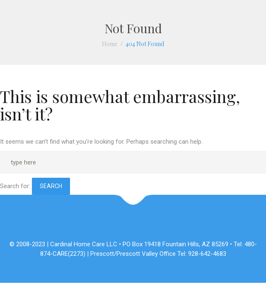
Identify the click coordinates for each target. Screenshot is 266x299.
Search (51, 186)
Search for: (15, 186)
